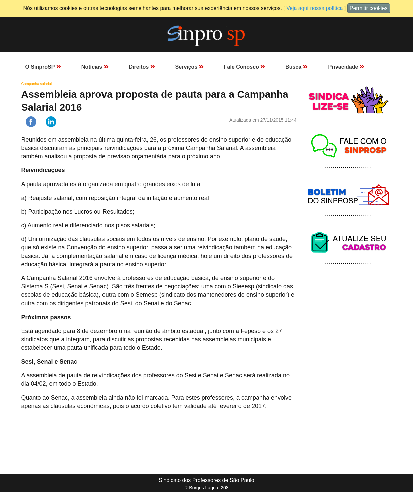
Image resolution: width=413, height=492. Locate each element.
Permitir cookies (369, 8)
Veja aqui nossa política (314, 8)
